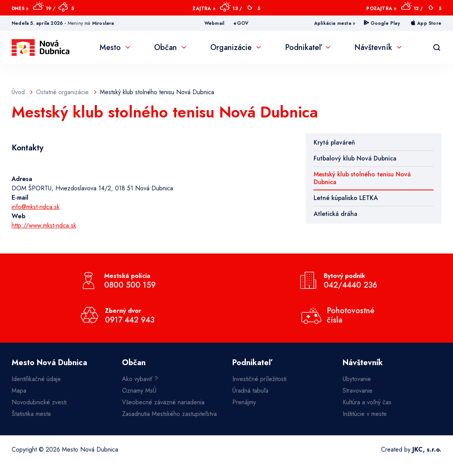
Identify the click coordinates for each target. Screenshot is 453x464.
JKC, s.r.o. (426, 449)
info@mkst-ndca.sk (36, 206)
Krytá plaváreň (334, 142)
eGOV (241, 23)
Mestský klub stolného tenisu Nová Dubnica (362, 178)
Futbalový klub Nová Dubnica (355, 158)
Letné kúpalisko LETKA (346, 197)
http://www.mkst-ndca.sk (44, 225)
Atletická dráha (335, 213)
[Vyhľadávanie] (436, 47)
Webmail (214, 23)
